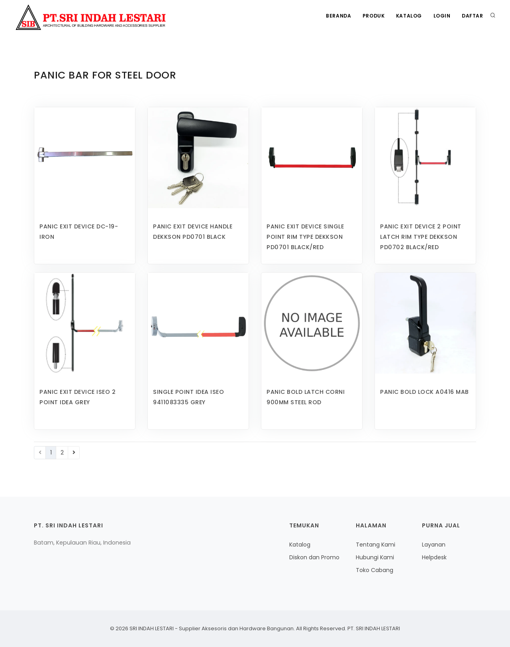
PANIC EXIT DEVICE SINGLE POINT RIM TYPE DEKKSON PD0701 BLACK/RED (305, 236)
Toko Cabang (374, 570)
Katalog (407, 16)
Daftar (472, 16)
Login (440, 16)
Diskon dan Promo (314, 557)
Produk (372, 16)
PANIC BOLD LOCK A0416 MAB (424, 392)
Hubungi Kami (375, 557)
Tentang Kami (375, 545)
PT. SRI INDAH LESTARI (373, 628)
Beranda (335, 16)
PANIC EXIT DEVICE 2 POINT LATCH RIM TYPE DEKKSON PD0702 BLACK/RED (420, 236)
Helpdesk (434, 557)
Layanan (433, 545)
